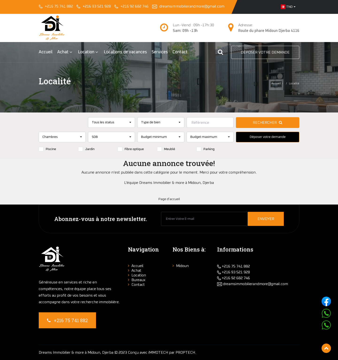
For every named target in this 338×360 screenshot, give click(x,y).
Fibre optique (131, 149)
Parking (205, 149)
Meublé (166, 149)
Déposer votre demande (265, 52)
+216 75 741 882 (59, 6)
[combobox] (288, 7)
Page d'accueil (169, 199)
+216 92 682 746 (134, 6)
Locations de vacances (125, 52)
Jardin (86, 149)
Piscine (47, 149)
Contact (180, 52)
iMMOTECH (158, 352)
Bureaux (138, 280)
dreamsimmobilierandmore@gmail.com (192, 6)
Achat (63, 52)
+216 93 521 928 (97, 6)
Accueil (46, 52)
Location (86, 52)
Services (160, 52)
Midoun (182, 266)
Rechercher (267, 122)
